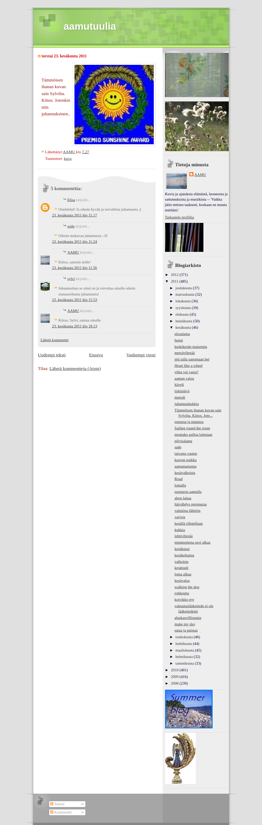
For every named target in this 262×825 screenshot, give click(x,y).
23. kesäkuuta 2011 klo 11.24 (74, 242)
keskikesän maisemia (190, 347)
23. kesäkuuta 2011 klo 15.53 (74, 300)
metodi (179, 397)
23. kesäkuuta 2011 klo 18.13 (74, 326)
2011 (175, 281)
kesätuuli (181, 568)
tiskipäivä (181, 391)
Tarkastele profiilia (179, 217)
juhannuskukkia (186, 404)
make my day (184, 624)
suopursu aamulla (188, 492)
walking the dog (186, 587)
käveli (179, 385)
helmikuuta (185, 657)
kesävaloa (182, 581)
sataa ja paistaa (186, 630)
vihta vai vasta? (186, 372)
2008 (175, 683)
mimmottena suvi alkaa (192, 542)
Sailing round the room (192, 428)
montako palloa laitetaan (193, 434)
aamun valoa (184, 378)
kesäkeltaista (184, 555)
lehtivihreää (183, 536)
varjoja (179, 517)
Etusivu (96, 354)
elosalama (182, 334)
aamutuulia (90, 26)
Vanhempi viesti (141, 354)
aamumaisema (185, 466)
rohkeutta (181, 593)
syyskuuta (184, 308)
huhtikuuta (184, 644)
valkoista (181, 562)
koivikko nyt (184, 599)
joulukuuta (184, 288)
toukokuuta (185, 637)
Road (178, 479)
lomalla (180, 485)
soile (70, 226)
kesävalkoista (184, 473)
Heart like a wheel (188, 366)
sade (177, 447)
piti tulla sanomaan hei (191, 359)
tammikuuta (185, 663)
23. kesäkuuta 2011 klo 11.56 (74, 268)
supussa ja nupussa (188, 422)
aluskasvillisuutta (187, 618)
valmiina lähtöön (187, 511)
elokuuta (183, 314)
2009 (175, 677)
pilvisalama (183, 441)
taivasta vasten (185, 453)
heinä (178, 340)
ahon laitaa (182, 498)
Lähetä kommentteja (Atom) (75, 368)
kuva (67, 158)
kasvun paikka (185, 460)
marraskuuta (185, 294)
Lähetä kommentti (54, 340)
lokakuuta (184, 301)
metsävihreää (184, 353)
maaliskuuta (185, 650)
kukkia (179, 530)
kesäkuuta (184, 327)
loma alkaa (182, 574)
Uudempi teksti (52, 354)
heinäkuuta (184, 321)
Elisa (71, 200)
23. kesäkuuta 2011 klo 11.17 (74, 215)
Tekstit (57, 804)
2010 (175, 670)
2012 (175, 275)
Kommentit (61, 812)
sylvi (71, 279)
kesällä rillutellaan (188, 523)
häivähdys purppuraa (190, 504)
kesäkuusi (182, 549)
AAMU (73, 252)
